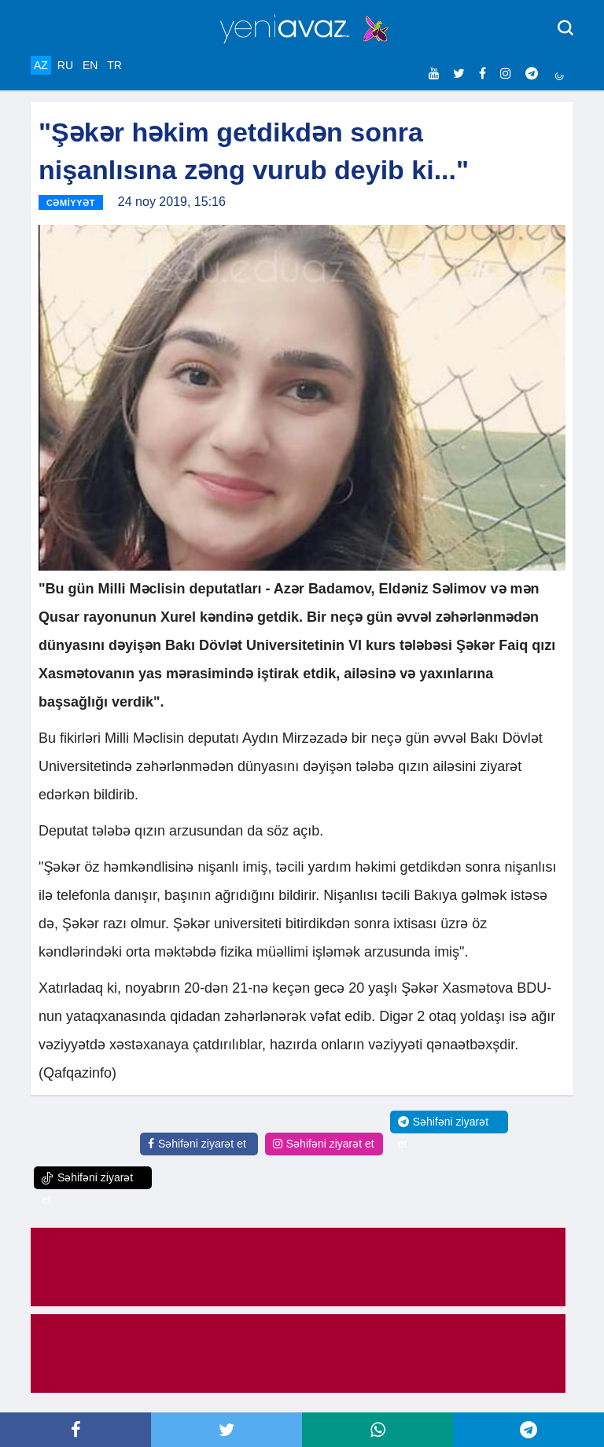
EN (90, 65)
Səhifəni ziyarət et (197, 1143)
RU (65, 65)
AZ (41, 65)
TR (114, 65)
